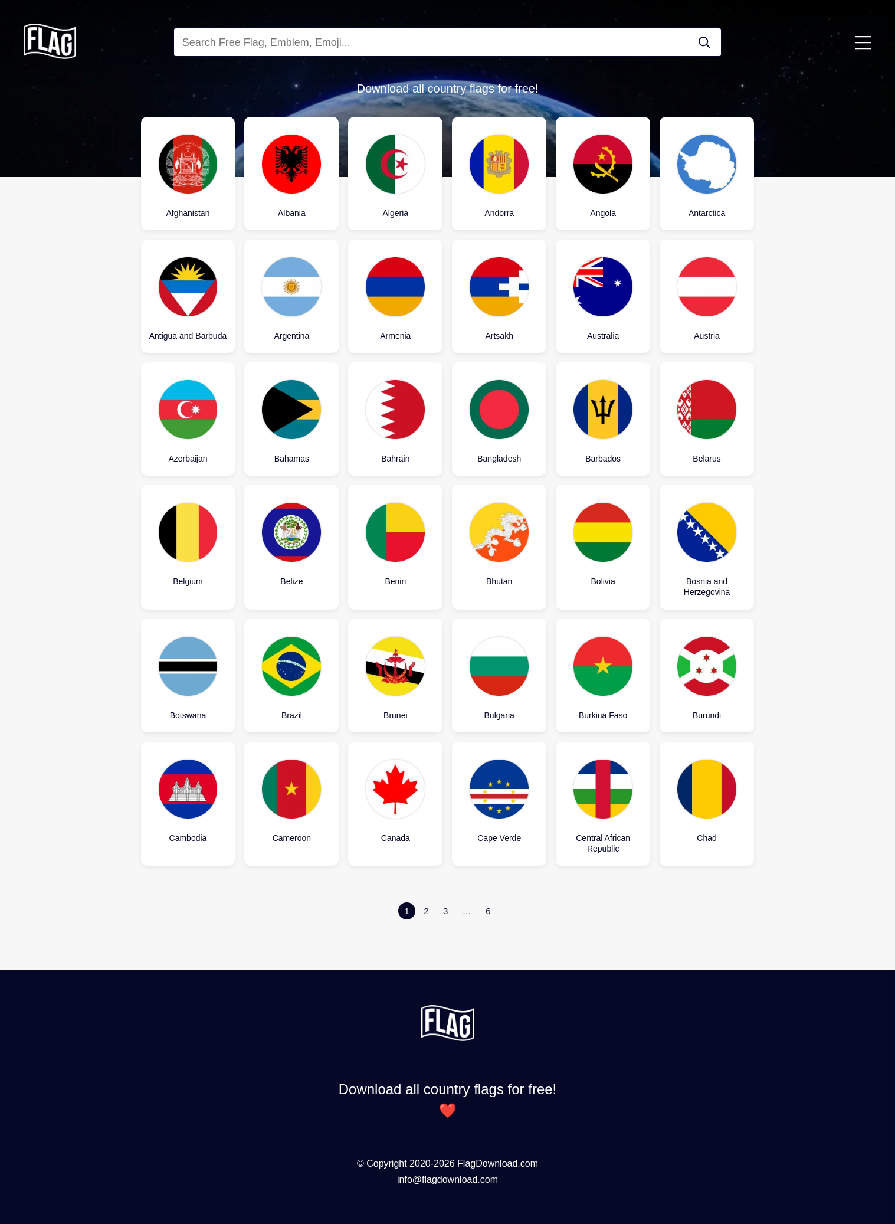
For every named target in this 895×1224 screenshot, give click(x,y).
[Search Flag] (704, 42)
